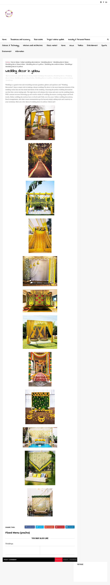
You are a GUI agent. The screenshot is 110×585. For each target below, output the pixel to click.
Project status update (55, 39)
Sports (104, 45)
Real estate (38, 39)
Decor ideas (16, 62)
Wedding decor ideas (13, 78)
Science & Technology (10, 45)
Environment (6, 51)
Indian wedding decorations (31, 62)
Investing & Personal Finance (79, 39)
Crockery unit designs (92, 137)
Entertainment (92, 45)
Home (4, 39)
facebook (64, 562)
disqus (56, 562)
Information (19, 51)
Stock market (51, 45)
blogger (49, 562)
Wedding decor (47, 62)
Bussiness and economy (20, 39)
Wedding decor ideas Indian (21, 64)
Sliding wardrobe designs (93, 121)
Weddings (14, 66)
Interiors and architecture (32, 45)
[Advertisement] (67, 21)
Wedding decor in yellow (40, 64)
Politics (80, 45)
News (71, 45)
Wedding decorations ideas (16, 81)
